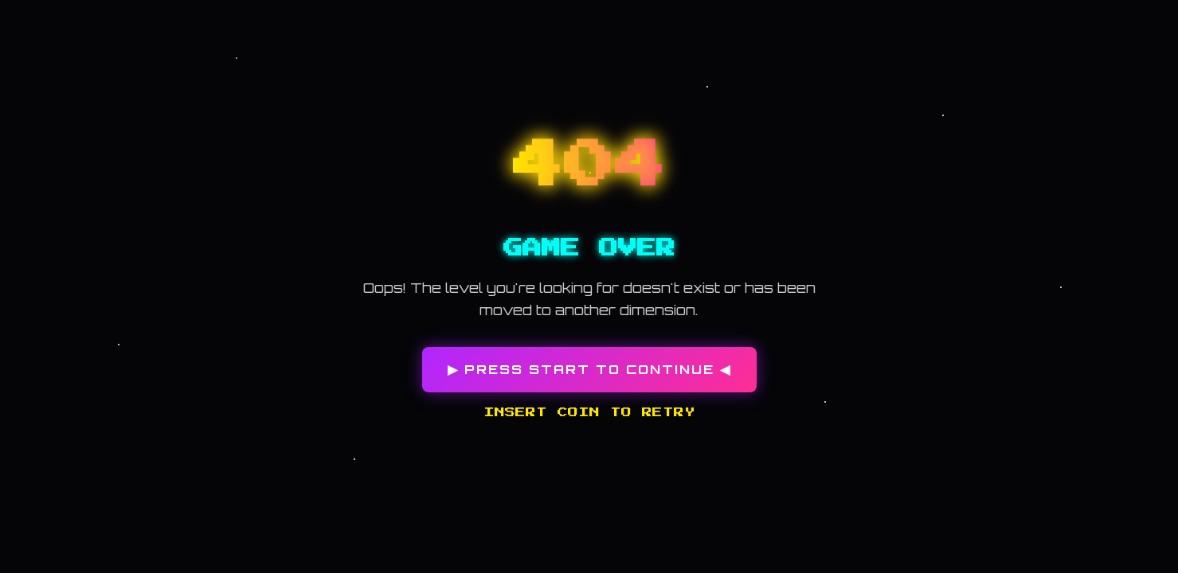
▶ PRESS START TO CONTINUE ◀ (589, 369)
